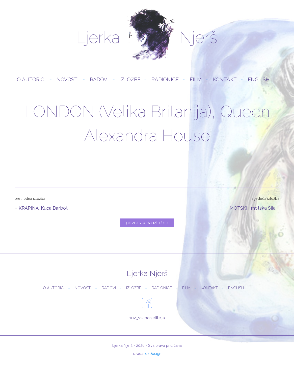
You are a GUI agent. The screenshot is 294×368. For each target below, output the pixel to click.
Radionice (165, 81)
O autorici (31, 81)
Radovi (99, 81)
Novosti (68, 81)
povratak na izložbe (147, 223)
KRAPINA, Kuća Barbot (43, 209)
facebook (147, 304)
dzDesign (153, 354)
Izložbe (130, 81)
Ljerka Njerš (147, 35)
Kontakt (225, 81)
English (259, 81)
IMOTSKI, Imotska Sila (252, 209)
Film (196, 81)
